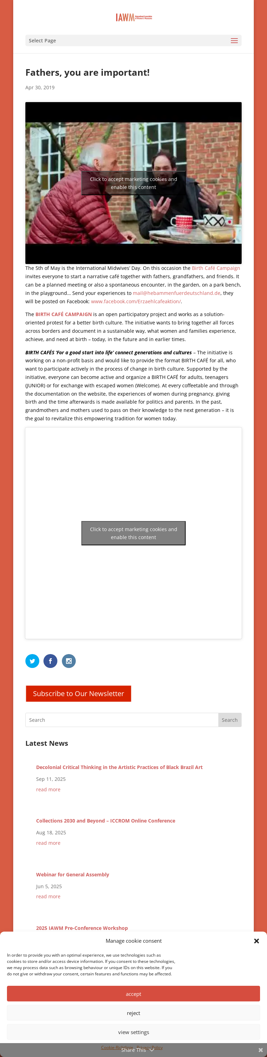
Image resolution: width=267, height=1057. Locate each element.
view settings (133, 1032)
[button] (256, 941)
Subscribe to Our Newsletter (78, 693)
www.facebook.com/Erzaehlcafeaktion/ (136, 301)
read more (48, 789)
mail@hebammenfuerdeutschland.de (176, 293)
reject (133, 1012)
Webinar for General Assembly (72, 874)
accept (133, 993)
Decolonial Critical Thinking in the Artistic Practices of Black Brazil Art (119, 767)
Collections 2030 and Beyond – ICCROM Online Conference (105, 820)
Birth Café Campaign (216, 268)
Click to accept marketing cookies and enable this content (133, 183)
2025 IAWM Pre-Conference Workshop (82, 928)
